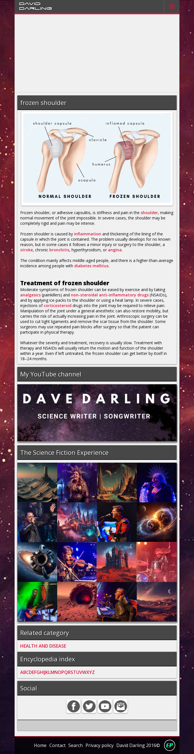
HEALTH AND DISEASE (43, 646)
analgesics (30, 295)
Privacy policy (100, 745)
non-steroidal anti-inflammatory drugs (110, 295)
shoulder (149, 212)
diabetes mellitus (91, 265)
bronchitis (59, 249)
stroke (26, 249)
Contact (57, 745)
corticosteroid (57, 305)
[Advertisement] (97, 53)
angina (115, 249)
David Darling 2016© (138, 745)
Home (40, 745)
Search (75, 745)
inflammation (87, 233)
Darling (35, 8)
